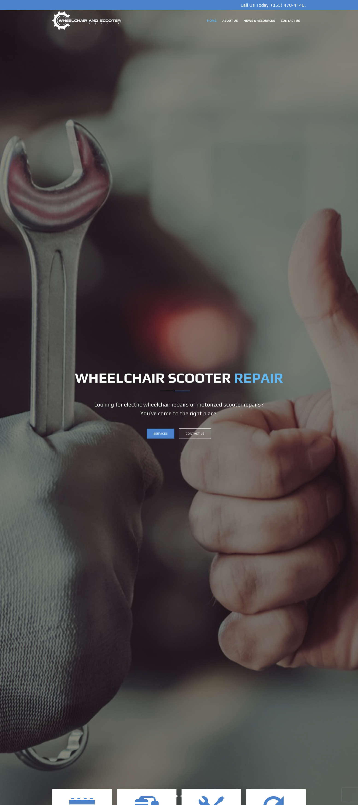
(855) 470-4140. (288, 5)
